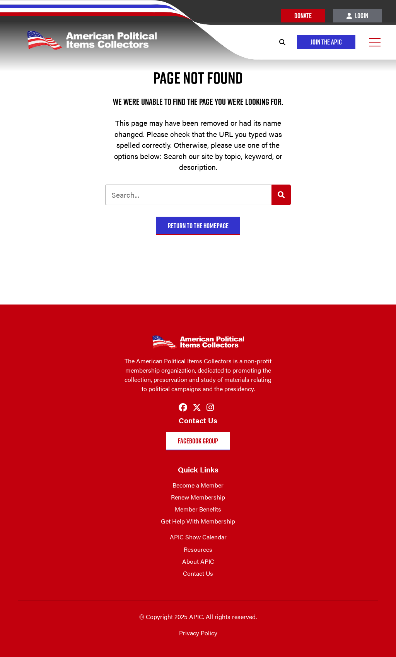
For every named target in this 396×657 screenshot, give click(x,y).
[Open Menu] (375, 42)
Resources (198, 549)
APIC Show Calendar (198, 536)
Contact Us (198, 573)
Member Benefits (198, 509)
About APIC (198, 561)
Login (357, 16)
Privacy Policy (198, 632)
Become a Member (198, 485)
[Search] (282, 42)
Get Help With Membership (198, 521)
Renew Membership (198, 497)
